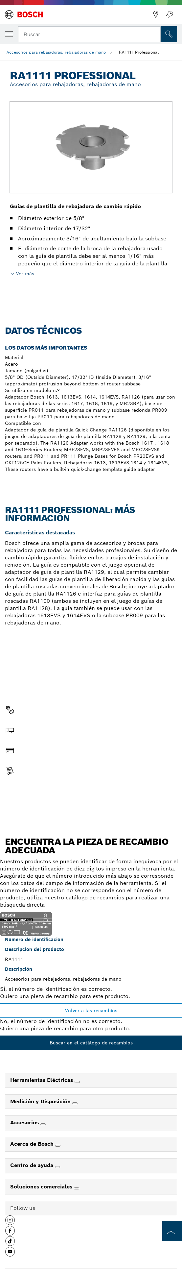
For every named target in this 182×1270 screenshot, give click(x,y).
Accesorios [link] (25, 1122)
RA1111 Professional (139, 52)
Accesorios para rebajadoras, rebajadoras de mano (56, 52)
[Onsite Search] (169, 34)
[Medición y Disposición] (75, 1103)
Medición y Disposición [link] (41, 1101)
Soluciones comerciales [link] (42, 1186)
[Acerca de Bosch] (57, 1146)
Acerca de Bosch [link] (32, 1143)
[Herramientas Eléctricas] (77, 1082)
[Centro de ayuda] (57, 1167)
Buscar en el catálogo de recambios (91, 1043)
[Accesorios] (43, 1124)
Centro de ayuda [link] (32, 1165)
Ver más (25, 274)
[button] (10, 1223)
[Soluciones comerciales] (76, 1188)
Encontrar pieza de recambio (91, 804)
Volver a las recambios (91, 1011)
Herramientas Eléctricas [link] (42, 1080)
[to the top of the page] (172, 1231)
